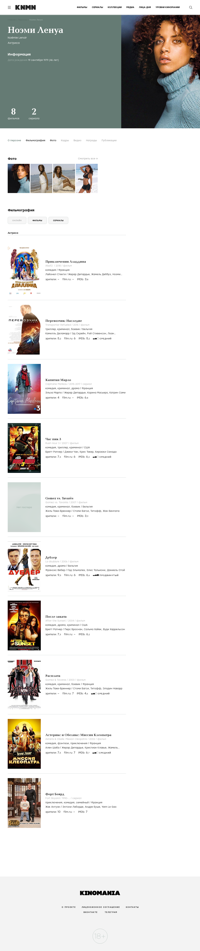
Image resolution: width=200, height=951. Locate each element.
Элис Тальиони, (96, 570)
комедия (50, 270)
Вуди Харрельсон (114, 629)
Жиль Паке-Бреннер (58, 511)
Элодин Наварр (112, 688)
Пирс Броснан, (74, 629)
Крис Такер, (87, 451)
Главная (12, 20)
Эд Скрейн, (79, 333)
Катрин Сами (117, 392)
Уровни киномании (168, 7)
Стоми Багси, (81, 511)
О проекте (69, 907)
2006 (65, 561)
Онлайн (17, 220)
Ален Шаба (52, 747)
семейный (82, 802)
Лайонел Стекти (55, 274)
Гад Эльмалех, (77, 570)
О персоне (14, 140)
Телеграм (111, 912)
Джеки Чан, (72, 451)
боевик (75, 329)
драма (75, 388)
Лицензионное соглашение (101, 907)
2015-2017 (75, 384)
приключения (78, 743)
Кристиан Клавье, (96, 747)
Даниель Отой (116, 570)
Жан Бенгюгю (111, 511)
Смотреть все (86, 158)
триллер (50, 329)
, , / (68, 329)
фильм (67, 265)
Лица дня (145, 7)
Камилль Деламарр (57, 333)
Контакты (132, 907)
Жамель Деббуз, (101, 274)
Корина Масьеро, (98, 392)
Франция (64, 270)
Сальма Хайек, (93, 629)
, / (61, 565)
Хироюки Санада (105, 451)
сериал (87, 384)
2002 (92, 739)
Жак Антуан (52, 806)
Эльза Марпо (53, 392)
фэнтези (63, 743)
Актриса (14, 42)
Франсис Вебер (55, 570)
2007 (65, 443)
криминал (63, 329)
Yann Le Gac (109, 806)
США (87, 447)
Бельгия (87, 329)
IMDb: (82, 279)
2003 (72, 680)
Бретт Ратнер (53, 451)
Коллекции (115, 7)
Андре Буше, (93, 806)
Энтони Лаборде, (73, 806)
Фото (53, 140)
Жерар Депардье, (79, 274)
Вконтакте (91, 912)
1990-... (66, 798)
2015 (76, 325)
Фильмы (82, 7)
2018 (59, 265)
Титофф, (96, 511)
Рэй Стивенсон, (97, 333)
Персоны (22, 20)
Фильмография (35, 140)
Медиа (130, 7)
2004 (71, 620)
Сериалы (97, 7)
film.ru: (70, 338)
